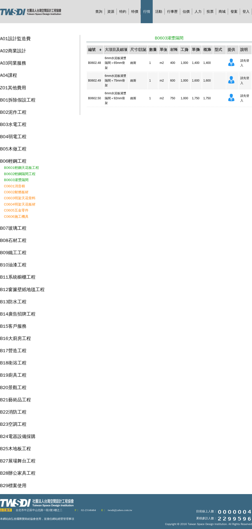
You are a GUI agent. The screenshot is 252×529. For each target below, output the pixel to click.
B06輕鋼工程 (13, 161)
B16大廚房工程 (15, 338)
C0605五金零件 (16, 210)
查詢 (98, 11)
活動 (158, 11)
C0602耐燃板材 (16, 192)
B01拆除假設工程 (17, 100)
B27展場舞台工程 (17, 461)
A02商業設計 (13, 51)
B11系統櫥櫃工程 (17, 277)
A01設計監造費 (15, 38)
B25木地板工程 (15, 448)
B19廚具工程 (13, 375)
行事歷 (172, 11)
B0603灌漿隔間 (16, 180)
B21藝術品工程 (15, 400)
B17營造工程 (13, 350)
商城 (222, 11)
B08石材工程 (13, 240)
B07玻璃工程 (13, 228)
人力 (198, 11)
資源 (110, 11)
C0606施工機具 (16, 216)
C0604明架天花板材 (19, 204)
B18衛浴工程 (13, 363)
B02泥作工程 (13, 112)
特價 (134, 11)
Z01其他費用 (13, 88)
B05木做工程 (13, 149)
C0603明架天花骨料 (19, 198)
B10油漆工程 (13, 265)
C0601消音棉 (14, 186)
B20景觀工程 (13, 387)
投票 (210, 11)
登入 (246, 11)
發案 (234, 11)
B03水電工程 (13, 124)
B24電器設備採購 (17, 436)
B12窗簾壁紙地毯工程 (22, 289)
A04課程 (8, 75)
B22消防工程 (13, 412)
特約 (122, 11)
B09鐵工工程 (13, 252)
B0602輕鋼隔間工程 (19, 174)
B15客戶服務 (13, 326)
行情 (146, 11)
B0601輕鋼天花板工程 (21, 168)
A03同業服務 (13, 63)
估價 (186, 11)
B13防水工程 (13, 302)
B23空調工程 (13, 424)
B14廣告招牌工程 (17, 314)
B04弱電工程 (13, 136)
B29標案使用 (13, 485)
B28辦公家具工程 (17, 473)
